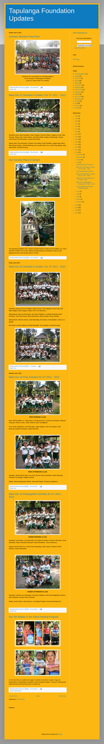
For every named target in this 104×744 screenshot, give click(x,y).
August (79, 160)
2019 (76, 134)
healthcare (78, 87)
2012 (76, 150)
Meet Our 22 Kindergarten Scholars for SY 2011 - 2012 (85, 183)
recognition (78, 99)
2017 (76, 137)
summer (77, 105)
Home (38, 696)
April (78, 196)
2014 (76, 144)
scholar (77, 101)
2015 (76, 142)
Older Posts (62, 696)
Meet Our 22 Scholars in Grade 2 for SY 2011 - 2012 (37, 95)
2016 (76, 139)
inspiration (78, 92)
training (77, 108)
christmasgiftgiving (80, 74)
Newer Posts (13, 696)
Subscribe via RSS (79, 48)
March (79, 199)
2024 (76, 121)
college (77, 76)
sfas (15, 89)
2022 (76, 126)
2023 (76, 124)
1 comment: (33, 366)
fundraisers (78, 85)
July (78, 162)
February (79, 202)
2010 (76, 205)
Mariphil (77, 94)
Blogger (60, 734)
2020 (76, 131)
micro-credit (78, 96)
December (80, 154)
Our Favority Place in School (24, 160)
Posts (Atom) (21, 699)
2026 (76, 116)
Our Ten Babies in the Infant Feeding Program (33, 616)
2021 (76, 129)
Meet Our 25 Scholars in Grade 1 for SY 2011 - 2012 (37, 266)
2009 (76, 207)
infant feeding (17, 690)
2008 (76, 210)
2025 (76, 118)
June (78, 191)
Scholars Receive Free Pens (24, 36)
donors (77, 81)
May (78, 194)
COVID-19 (78, 78)
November (80, 157)
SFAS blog (76, 59)
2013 (76, 147)
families (77, 83)
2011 (76, 152)
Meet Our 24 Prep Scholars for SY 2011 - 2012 (34, 377)
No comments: (35, 87)
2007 (76, 213)
